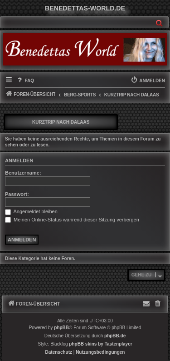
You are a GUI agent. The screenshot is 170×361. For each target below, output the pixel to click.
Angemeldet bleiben (31, 211)
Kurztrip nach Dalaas (60, 122)
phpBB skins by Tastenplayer (100, 343)
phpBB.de (115, 335)
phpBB (61, 327)
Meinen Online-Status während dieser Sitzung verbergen (72, 219)
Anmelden (19, 160)
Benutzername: (23, 172)
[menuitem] (25, 80)
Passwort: (17, 194)
